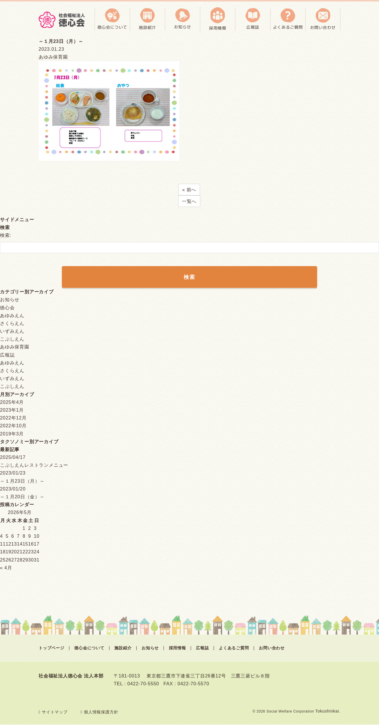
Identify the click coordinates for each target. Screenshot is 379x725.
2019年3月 (12, 434)
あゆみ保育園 (14, 347)
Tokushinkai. (327, 711)
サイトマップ (53, 712)
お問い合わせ (272, 648)
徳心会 (7, 308)
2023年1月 (12, 410)
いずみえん (12, 331)
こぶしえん (12, 339)
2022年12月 (13, 418)
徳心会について (89, 648)
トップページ (51, 648)
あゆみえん (12, 316)
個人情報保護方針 (99, 712)
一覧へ (189, 201)
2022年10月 (13, 426)
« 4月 (6, 568)
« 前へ (189, 189)
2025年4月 (12, 402)
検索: (5, 235)
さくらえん (12, 323)
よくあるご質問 (234, 648)
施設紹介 (122, 648)
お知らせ (9, 300)
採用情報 (177, 648)
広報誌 (7, 355)
